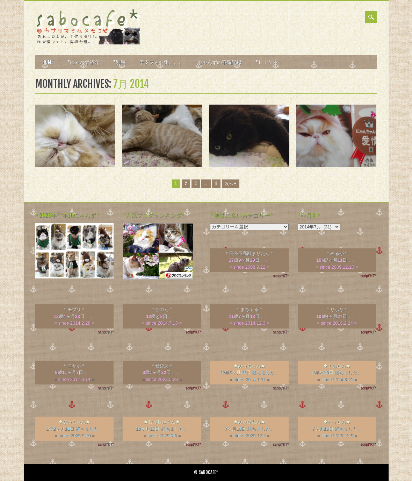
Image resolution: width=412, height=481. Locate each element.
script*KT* (280, 276)
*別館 (119, 62)
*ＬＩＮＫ (266, 62)
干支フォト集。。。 (161, 62)
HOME (47, 62)
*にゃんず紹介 (83, 62)
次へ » (230, 183)
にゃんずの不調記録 (219, 62)
